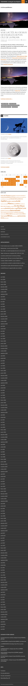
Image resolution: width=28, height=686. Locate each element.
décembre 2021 (4, 405)
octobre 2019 (3, 469)
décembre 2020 (4, 434)
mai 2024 (3, 333)
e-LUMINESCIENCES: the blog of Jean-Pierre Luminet (12, 643)
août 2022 (3, 385)
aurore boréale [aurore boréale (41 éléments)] (21, 195)
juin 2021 (3, 419)
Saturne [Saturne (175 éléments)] (13, 210)
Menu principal (26, 1)
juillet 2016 (3, 565)
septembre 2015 (4, 589)
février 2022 (3, 400)
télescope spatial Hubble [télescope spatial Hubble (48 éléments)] (16, 213)
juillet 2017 (3, 535)
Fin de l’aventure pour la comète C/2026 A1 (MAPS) (11, 245)
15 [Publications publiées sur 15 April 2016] (17, 180)
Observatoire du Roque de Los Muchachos (10, 105)
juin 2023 (3, 360)
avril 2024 (3, 336)
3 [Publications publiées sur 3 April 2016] (25, 176)
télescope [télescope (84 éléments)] (8, 213)
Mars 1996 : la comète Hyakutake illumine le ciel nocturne (13, 250)
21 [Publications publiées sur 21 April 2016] (14, 182)
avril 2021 (3, 424)
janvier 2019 (3, 491)
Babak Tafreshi (5, 103)
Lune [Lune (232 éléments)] (18, 201)
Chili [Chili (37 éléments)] (24, 195)
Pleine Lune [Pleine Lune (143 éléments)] (22, 208)
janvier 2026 (3, 284)
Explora (2, 646)
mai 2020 (3, 451)
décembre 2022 (4, 375)
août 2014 (3, 621)
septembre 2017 (4, 530)
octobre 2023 (3, 350)
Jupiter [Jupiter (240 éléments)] (4, 201)
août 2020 (3, 444)
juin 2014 (3, 626)
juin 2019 (3, 479)
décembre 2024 (4, 316)
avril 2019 (3, 483)
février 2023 (3, 370)
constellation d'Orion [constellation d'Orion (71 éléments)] (9, 197)
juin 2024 (3, 331)
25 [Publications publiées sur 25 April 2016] (2, 184)
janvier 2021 (3, 432)
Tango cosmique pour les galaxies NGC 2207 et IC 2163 (12, 253)
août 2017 (3, 533)
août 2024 (3, 326)
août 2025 (3, 296)
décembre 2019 (4, 464)
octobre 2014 (3, 616)
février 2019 (3, 488)
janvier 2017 (3, 550)
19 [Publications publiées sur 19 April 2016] (6, 182)
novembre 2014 (4, 614)
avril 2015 (3, 602)
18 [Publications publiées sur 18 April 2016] (2, 182)
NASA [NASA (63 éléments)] (18, 203)
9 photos (9, 158)
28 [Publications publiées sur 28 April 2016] (14, 184)
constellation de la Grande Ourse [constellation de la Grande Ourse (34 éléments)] (20, 197)
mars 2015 (3, 604)
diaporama (17, 90)
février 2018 (3, 518)
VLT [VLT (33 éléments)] (25, 213)
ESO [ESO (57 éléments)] (21, 198)
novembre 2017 (4, 525)
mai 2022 (3, 392)
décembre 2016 (4, 552)
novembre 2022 (4, 378)
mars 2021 (3, 427)
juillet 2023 (3, 358)
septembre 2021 (4, 412)
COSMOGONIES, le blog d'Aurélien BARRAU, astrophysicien (13, 641)
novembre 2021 (4, 407)
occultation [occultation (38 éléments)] (12, 206)
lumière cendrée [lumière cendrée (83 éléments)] (11, 201)
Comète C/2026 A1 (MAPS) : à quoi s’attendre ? (11, 260)
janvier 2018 (3, 520)
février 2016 (3, 577)
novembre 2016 (4, 555)
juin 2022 (3, 390)
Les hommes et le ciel (5, 236)
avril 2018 (3, 513)
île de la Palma (13, 103)
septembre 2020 (4, 442)
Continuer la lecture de (7, 98)
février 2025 (3, 311)
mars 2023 (3, 368)
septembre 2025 (4, 294)
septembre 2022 (4, 382)
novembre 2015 (4, 584)
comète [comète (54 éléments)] (2, 197)
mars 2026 (3, 279)
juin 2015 (3, 597)
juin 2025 (3, 301)
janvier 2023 (3, 373)
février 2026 (3, 281)
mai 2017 (3, 540)
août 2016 (3, 562)
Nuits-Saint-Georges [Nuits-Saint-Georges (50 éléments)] (5, 206)
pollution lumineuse (8, 64)
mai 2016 (3, 570)
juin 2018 (3, 508)
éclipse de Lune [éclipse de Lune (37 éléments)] (15, 216)
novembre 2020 (4, 437)
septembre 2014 (4, 619)
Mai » (26, 186)
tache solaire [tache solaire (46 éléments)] (3, 213)
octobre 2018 (3, 498)
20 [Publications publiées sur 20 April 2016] (10, 182)
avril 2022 (3, 395)
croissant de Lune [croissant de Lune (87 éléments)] (14, 199)
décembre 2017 (4, 523)
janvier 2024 (3, 343)
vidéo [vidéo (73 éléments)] (23, 213)
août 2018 (3, 503)
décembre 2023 (4, 346)
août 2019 (3, 474)
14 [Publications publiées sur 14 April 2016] (14, 180)
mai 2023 (3, 363)
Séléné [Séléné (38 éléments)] (22, 212)
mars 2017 (3, 545)
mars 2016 (3, 575)
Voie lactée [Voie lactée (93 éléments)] (4, 216)
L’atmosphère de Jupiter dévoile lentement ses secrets (12, 265)
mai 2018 (3, 511)
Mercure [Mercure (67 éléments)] (14, 203)
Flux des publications (5, 673)
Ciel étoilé (3, 30)
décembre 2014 (4, 612)
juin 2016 (3, 567)
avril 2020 (3, 454)
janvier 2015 (3, 609)
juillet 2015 (3, 594)
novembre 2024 (4, 318)
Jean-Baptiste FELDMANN (14, 40)
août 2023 (3, 355)
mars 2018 (3, 515)
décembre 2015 (4, 582)
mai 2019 (3, 481)
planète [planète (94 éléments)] (7, 208)
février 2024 (3, 341)
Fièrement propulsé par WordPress (7, 684)
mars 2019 (3, 486)
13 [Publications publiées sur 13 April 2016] (10, 180)
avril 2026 (3, 277)
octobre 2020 (3, 439)
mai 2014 (3, 629)
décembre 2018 (4, 493)
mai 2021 (3, 422)
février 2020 (3, 459)
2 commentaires (9, 163)
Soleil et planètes (4, 234)
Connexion (3, 670)
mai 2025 (3, 304)
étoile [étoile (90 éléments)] (2, 218)
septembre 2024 (4, 323)
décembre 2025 (4, 286)
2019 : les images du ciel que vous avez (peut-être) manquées (14, 136)
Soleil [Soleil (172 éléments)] (18, 210)
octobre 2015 (3, 587)
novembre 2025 (4, 289)
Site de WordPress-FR (5, 678)
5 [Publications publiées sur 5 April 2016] (6, 178)
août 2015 (3, 592)
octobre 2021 (3, 410)
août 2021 (3, 414)
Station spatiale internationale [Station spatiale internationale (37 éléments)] (6, 212)
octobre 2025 (3, 291)
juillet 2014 (3, 624)
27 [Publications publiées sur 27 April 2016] (10, 184)
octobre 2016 (3, 557)
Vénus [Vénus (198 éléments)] (9, 216)
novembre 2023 (4, 348)
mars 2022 (3, 397)
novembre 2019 (4, 466)
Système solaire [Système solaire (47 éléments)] (18, 212)
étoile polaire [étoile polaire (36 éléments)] (6, 218)
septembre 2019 (4, 471)
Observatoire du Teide (22, 56)
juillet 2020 (3, 447)
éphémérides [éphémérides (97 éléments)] (22, 216)
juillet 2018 (3, 506)
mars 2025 (3, 309)
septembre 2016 (4, 560)
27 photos (9, 134)
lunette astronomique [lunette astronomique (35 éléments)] (4, 203)
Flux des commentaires (5, 675)
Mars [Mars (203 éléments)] (10, 203)
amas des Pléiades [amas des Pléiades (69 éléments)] (5, 195)
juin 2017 (3, 538)
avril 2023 (3, 365)
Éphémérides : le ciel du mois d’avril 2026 (9, 248)
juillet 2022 (3, 387)
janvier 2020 (3, 461)
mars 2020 (3, 456)
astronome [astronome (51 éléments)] (12, 195)
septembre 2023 (4, 353)
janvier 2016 (3, 580)
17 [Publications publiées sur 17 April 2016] (25, 180)
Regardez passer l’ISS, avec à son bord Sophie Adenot (12, 258)
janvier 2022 (3, 402)
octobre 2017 (3, 528)
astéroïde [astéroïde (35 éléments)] (16, 195)
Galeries (6, 115)
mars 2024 (3, 338)
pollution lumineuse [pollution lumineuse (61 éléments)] (5, 210)
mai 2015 (3, 599)
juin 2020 (3, 449)
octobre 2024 (3, 321)
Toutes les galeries (5, 167)
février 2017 (3, 547)
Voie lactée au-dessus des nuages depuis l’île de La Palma (14, 35)
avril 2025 (3, 306)
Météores (3, 231)
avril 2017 (3, 543)
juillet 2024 (3, 328)
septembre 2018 (4, 501)
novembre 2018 (4, 496)
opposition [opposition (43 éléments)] (3, 208)
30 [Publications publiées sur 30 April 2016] (21, 184)
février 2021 (3, 429)
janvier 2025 (3, 314)
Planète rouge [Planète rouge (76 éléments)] (13, 208)
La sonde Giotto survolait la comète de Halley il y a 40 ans (13, 263)
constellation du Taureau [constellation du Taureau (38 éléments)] (5, 198)
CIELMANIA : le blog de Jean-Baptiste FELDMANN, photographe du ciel (11, 1)
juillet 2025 (3, 299)
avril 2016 (3, 572)
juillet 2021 (3, 417)
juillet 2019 (3, 476)
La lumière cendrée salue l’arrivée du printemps (11, 255)
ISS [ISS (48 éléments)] (22, 198)
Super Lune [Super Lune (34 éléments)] (13, 212)
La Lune (2, 226)
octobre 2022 (3, 380)
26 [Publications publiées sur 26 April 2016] (6, 184)
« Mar (2, 186)
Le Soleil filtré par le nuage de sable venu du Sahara (11, 268)
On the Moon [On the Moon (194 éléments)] (19, 206)
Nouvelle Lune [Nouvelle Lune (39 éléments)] (22, 203)
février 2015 (3, 607)
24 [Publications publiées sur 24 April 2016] (25, 182)
